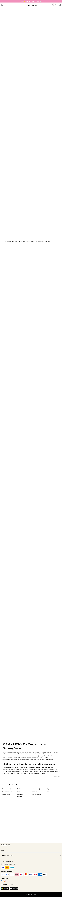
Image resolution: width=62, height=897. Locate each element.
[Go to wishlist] (56, 5)
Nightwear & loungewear (20, 795)
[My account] (31, 822)
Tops (48, 792)
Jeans (19, 792)
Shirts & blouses (7, 792)
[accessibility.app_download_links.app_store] (14, 890)
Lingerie (49, 789)
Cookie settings (31, 894)
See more (56, 777)
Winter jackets (36, 794)
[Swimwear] (31, 595)
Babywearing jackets (38, 789)
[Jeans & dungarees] (31, 283)
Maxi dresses (6, 794)
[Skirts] (31, 361)
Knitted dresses (22, 789)
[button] (31, 864)
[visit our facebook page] (1, 881)
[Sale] (31, 199)
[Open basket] (60, 5)
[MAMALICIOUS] (31, 5)
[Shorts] (31, 517)
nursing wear (7, 757)
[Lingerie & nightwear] (31, 439)
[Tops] (31, 122)
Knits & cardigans (7, 789)
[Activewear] (31, 673)
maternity (49, 756)
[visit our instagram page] (4, 881)
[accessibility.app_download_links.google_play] (5, 890)
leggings (38, 773)
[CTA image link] (31, 727)
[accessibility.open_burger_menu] (2, 5)
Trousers (35, 792)
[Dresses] (31, 46)
